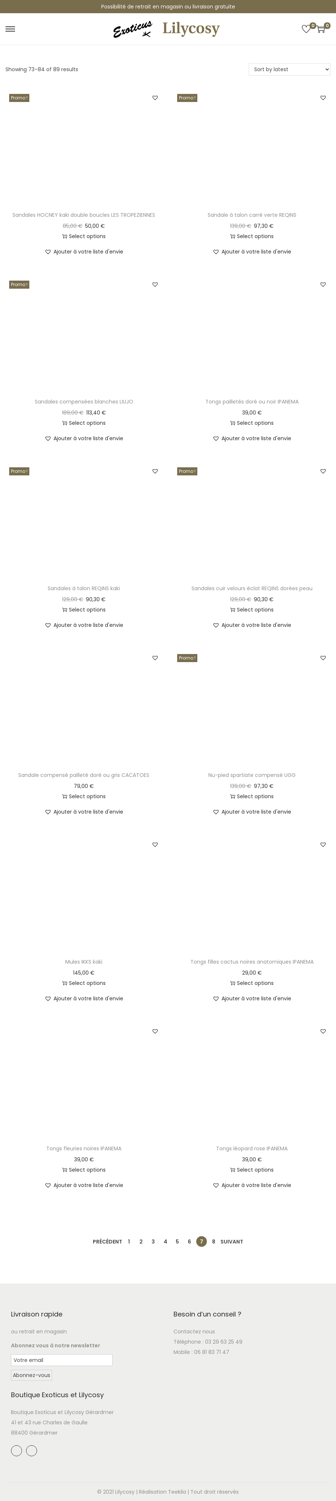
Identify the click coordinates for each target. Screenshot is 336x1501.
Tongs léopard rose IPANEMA (252, 1148)
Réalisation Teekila (162, 1491)
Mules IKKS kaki (83, 961)
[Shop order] (289, 69)
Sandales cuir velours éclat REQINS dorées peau (252, 588)
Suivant (231, 1241)
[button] (155, 97)
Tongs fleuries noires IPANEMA (83, 1148)
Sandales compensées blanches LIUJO (84, 401)
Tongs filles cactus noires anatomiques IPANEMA (252, 961)
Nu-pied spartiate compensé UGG (252, 775)
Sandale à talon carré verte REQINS (252, 215)
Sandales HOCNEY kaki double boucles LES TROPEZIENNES (83, 215)
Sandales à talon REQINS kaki (84, 588)
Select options (84, 236)
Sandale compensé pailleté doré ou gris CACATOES (83, 775)
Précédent (107, 1241)
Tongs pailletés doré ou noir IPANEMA (252, 401)
